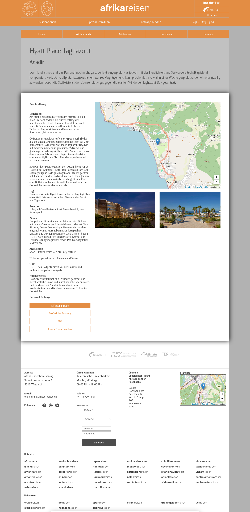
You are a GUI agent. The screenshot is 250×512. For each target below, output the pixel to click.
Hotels (41, 34)
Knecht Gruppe (137, 397)
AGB (131, 400)
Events (132, 387)
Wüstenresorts (83, 34)
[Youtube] (57, 406)
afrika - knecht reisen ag (38, 376)
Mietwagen (125, 34)
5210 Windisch (33, 384)
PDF (59, 321)
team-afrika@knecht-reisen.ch (40, 396)
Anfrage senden (151, 21)
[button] (125, 210)
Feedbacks (135, 382)
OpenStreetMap (202, 187)
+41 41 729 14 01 (203, 21)
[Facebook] (44, 406)
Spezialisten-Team (99, 21)
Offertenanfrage (60, 305)
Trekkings (208, 34)
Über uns (211, 15)
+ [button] (217, 177)
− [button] (217, 182)
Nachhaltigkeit (136, 391)
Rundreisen (167, 34)
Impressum (135, 403)
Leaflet (188, 187)
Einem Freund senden (60, 329)
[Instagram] (51, 406)
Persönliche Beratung (59, 313)
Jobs (131, 406)
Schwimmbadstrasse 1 (38, 380)
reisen (125, 9)
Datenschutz (135, 394)
